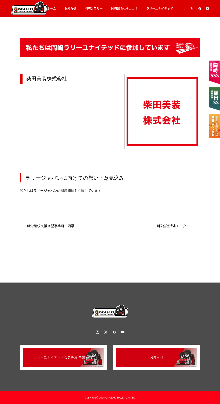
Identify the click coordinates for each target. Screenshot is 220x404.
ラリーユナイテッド (159, 8)
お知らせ (70, 8)
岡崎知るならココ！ (124, 8)
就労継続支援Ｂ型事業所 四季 (50, 226)
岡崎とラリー (94, 8)
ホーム (51, 8)
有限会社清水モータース (174, 226)
